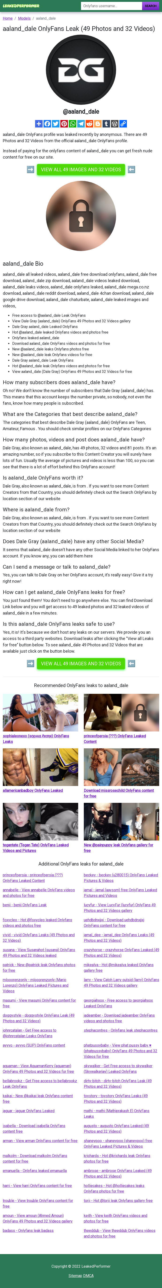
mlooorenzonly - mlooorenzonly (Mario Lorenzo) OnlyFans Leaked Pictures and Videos (35, 985)
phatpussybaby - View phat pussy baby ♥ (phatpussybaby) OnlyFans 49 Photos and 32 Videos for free (120, 1051)
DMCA (88, 1275)
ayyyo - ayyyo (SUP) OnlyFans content (34, 1045)
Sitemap (75, 1275)
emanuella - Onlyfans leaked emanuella (35, 1170)
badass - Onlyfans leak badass (28, 1230)
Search (150, 6)
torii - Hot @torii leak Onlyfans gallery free (118, 1200)
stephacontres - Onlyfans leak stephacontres (121, 1030)
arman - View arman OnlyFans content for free (40, 1141)
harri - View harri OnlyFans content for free (37, 1185)
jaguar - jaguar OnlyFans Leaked (29, 1111)
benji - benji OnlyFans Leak (25, 905)
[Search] (111, 6)
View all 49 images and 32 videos (81, 169)
